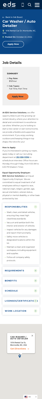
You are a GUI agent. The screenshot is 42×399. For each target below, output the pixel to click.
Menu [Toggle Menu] (37, 5)
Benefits (11, 281)
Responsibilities (16, 207)
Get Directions (18, 349)
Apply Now (13, 44)
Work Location (15, 311)
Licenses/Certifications (21, 301)
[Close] (32, 335)
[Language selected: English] (30, 397)
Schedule (11, 291)
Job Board (17, 17)
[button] (21, 357)
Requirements (14, 270)
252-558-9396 (22, 157)
